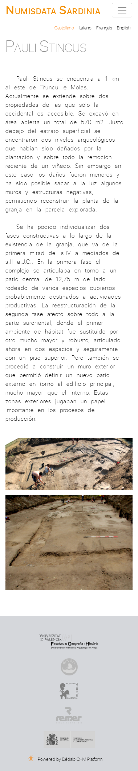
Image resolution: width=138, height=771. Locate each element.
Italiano (85, 27)
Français (104, 27)
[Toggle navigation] (122, 10)
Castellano (64, 27)
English (124, 27)
